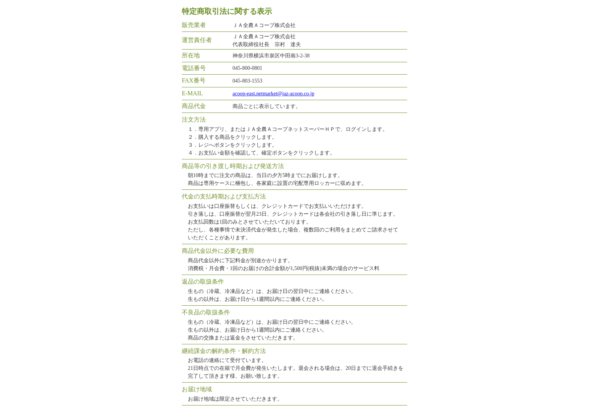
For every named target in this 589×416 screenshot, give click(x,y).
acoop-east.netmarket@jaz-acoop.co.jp (273, 93)
